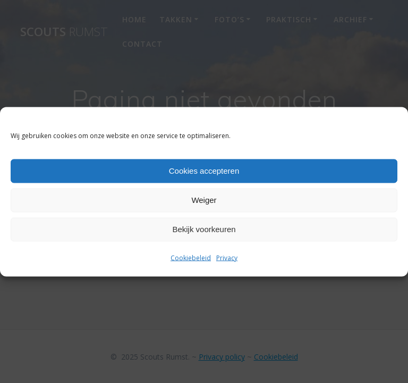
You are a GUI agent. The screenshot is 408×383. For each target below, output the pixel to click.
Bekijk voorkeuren (203, 229)
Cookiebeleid (191, 257)
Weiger (203, 200)
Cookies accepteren (204, 170)
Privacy (226, 257)
